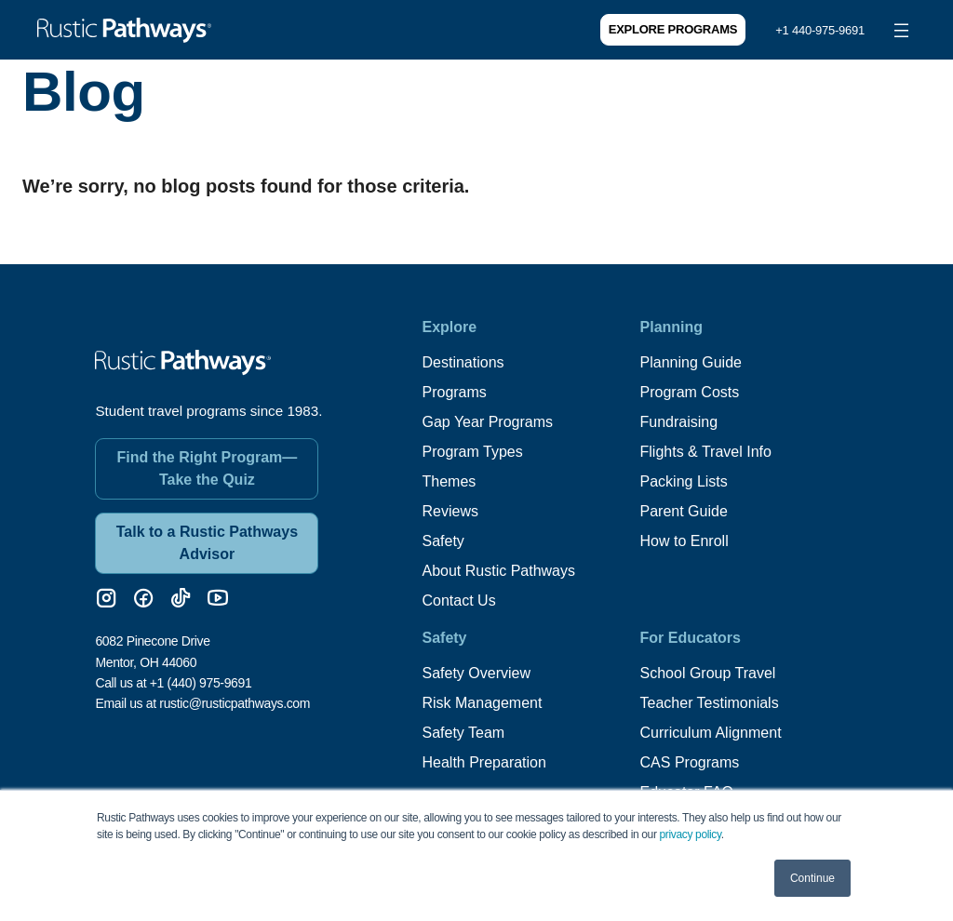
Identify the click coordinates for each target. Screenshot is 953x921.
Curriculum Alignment (711, 733)
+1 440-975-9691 (820, 30)
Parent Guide (684, 511)
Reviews (449, 511)
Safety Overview (476, 673)
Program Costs (690, 392)
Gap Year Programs (487, 422)
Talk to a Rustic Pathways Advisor (207, 543)
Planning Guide (691, 362)
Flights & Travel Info (706, 452)
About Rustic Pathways (498, 571)
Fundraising (679, 422)
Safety (442, 541)
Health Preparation (483, 762)
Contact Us (458, 600)
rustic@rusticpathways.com (234, 703)
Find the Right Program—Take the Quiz (207, 468)
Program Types (472, 452)
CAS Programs (690, 762)
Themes (449, 481)
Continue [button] (812, 878)
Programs (454, 392)
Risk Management (482, 703)
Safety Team (463, 733)
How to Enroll (684, 541)
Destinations (462, 362)
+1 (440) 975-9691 (201, 682)
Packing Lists (684, 481)
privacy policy (690, 834)
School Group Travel (708, 673)
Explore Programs (673, 29)
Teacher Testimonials (709, 703)
